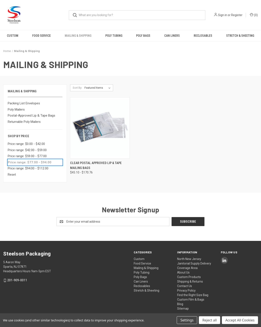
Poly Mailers (16, 109)
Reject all (209, 320)
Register (237, 15)
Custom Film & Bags (190, 299)
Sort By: (77, 87)
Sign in (222, 15)
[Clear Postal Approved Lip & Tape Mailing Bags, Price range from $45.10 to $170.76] (100, 128)
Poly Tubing (113, 35)
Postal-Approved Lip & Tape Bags (31, 115)
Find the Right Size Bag (192, 295)
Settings (186, 320)
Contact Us (184, 286)
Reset (12, 174)
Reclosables (203, 35)
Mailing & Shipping (78, 35)
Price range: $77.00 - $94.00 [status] (29, 162)
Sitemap (183, 308)
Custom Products (189, 277)
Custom (12, 35)
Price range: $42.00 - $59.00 (27, 150)
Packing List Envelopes (24, 103)
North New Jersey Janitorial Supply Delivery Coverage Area (194, 263)
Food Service (41, 35)
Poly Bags (143, 35)
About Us (183, 272)
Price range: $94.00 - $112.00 (28, 168)
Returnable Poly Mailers (24, 122)
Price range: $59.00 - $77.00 (27, 156)
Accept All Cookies (240, 320)
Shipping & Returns (190, 281)
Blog (180, 304)
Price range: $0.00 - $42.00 (26, 144)
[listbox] (98, 88)
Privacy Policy (186, 290)
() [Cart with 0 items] (254, 15)
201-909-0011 (17, 280)
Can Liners (172, 35)
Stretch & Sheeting (240, 35)
